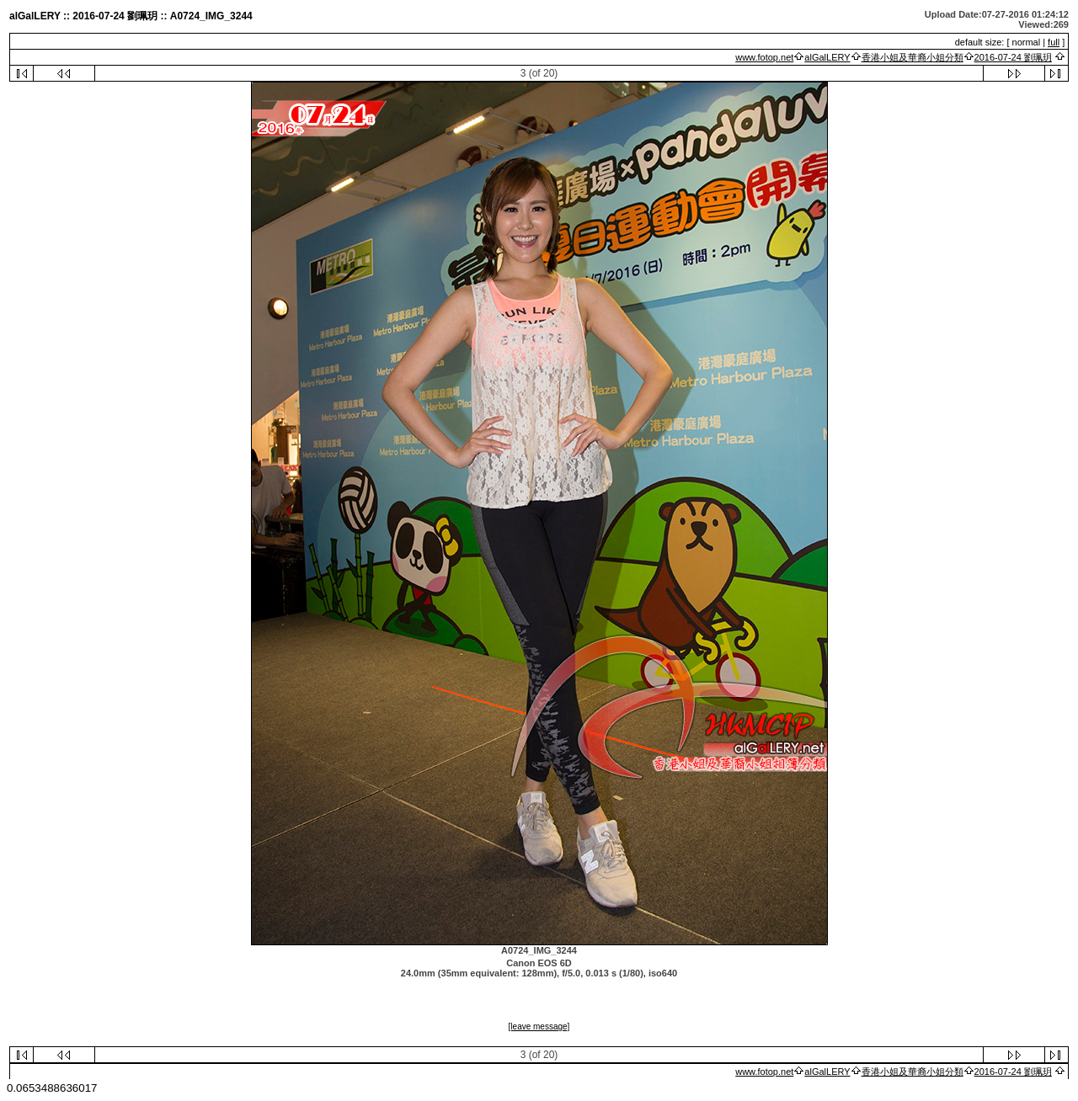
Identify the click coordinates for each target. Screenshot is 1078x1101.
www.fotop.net (764, 57)
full (1053, 42)
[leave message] (539, 1026)
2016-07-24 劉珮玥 (1013, 57)
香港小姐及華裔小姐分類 (912, 57)
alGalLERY (827, 57)
